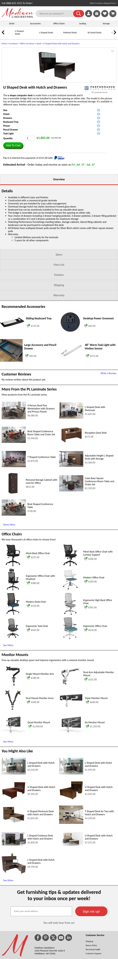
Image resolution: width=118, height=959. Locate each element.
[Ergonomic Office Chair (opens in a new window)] (70, 679)
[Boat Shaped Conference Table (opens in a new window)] (14, 556)
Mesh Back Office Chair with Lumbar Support (98, 594)
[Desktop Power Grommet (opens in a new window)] (70, 373)
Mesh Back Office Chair (38, 594)
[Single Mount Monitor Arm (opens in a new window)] (12, 727)
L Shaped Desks (46, 32)
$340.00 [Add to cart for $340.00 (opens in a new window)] (32, 743)
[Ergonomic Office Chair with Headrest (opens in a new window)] (13, 631)
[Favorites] (104, 16)
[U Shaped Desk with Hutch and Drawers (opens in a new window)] (14, 839)
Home (4, 43)
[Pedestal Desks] (59, 35)
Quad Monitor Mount (38, 763)
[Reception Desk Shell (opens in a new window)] (71, 483)
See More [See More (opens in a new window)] (8, 686)
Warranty (58, 336)
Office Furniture (27, 43)
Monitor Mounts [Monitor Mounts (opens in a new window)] (15, 696)
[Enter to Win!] (96, 16)
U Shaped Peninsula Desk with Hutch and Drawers (40, 854)
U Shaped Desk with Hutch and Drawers (61, 43)
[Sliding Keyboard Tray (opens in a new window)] (12, 367)
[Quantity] (30, 179)
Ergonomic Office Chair (95, 667)
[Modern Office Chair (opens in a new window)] (70, 631)
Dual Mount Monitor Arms (40, 739)
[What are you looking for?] (56, 13)
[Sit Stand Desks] (83, 35)
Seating (82, 23)
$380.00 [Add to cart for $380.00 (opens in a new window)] (32, 624)
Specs (59, 296)
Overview (59, 220)
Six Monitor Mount (95, 763)
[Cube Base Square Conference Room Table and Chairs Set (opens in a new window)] (71, 531)
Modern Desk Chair (36, 643)
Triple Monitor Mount (96, 739)
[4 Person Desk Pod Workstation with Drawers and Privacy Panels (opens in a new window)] (14, 459)
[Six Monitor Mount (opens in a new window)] (71, 773)
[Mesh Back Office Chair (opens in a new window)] (13, 607)
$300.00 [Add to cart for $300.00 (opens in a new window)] (90, 600)
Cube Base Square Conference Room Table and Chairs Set (99, 522)
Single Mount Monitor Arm (40, 715)
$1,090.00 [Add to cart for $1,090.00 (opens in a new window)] (35, 767)
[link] (112, 13)
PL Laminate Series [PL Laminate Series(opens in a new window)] (100, 133)
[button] (78, 13)
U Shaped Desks (19, 32)
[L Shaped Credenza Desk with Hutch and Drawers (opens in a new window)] (14, 886)
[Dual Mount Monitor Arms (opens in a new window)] (13, 751)
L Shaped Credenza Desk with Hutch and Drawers (40, 878)
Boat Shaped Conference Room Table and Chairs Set (41, 474)
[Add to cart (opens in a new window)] (32, 366)
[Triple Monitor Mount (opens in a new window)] (71, 747)
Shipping (59, 326)
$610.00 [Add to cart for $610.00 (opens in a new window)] (90, 671)
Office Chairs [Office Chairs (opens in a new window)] (12, 575)
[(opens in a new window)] (99, 129)
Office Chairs (59, 23)
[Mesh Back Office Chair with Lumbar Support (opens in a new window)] (70, 607)
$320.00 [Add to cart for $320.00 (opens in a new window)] (90, 623)
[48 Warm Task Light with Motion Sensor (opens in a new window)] (71, 398)
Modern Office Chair (94, 618)
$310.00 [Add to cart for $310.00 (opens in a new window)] (32, 647)
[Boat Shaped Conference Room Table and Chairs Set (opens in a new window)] (14, 483)
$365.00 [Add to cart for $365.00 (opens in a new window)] (90, 648)
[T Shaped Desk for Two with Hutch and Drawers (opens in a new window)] (71, 864)
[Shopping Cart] (112, 13)
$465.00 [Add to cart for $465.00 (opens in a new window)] (32, 671)
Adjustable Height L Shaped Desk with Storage (99, 498)
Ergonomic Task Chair (37, 667)
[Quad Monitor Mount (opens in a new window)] (14, 773)
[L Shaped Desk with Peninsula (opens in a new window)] (71, 459)
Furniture (13, 43)
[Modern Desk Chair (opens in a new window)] (13, 655)
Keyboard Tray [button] (10, 163)
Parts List (59, 306)
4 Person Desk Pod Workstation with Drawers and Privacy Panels (41, 449)
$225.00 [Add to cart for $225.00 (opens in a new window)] (32, 598)
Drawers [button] (7, 159)
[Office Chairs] (107, 35)
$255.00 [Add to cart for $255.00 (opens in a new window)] (90, 720)
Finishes (59, 316)
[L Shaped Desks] (34, 35)
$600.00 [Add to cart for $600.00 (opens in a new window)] (91, 743)
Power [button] (6, 166)
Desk (39, 43)
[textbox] (41, 952)
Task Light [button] (8, 174)
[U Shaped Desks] (10, 35)
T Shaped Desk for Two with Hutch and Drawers (99, 854)
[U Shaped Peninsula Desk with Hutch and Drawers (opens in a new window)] (14, 863)
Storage (106, 23)
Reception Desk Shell (96, 474)
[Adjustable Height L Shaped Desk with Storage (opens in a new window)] (71, 507)
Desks (12, 23)
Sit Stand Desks (94, 32)
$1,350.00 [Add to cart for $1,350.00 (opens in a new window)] (92, 767)
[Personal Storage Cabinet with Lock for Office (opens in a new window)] (13, 534)
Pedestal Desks (70, 32)
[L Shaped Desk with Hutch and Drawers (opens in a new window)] (14, 814)
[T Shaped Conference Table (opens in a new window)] (14, 507)
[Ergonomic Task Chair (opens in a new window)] (13, 679)
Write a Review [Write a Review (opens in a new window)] (108, 414)
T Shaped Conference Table (41, 498)
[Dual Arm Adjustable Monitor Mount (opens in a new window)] (70, 727)
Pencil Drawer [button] (10, 170)
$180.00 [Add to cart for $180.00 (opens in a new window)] (32, 719)
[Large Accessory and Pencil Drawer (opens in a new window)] (11, 402)
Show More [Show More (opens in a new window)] (9, 565)
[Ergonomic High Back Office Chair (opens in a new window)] (70, 655)
